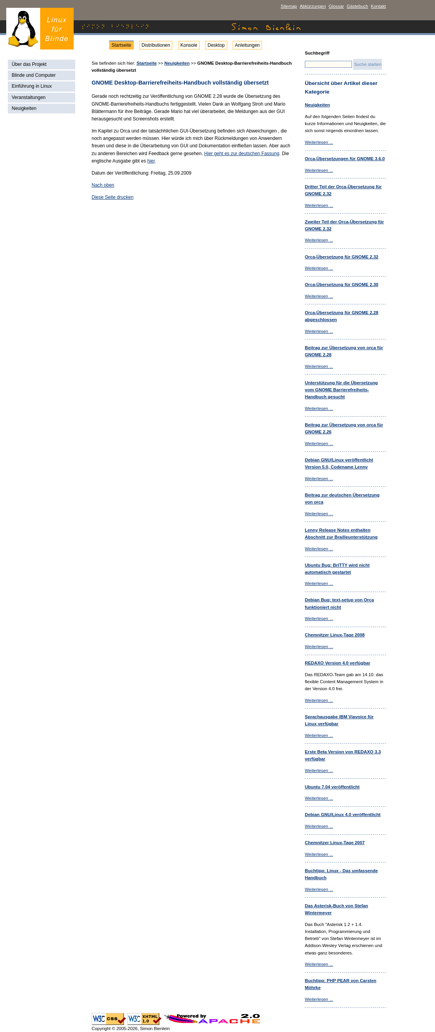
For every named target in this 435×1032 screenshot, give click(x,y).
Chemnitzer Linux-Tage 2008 (335, 635)
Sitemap (289, 6)
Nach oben (103, 185)
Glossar (336, 6)
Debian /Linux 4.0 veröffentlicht (342, 814)
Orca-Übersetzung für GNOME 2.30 (341, 284)
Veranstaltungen (29, 97)
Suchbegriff (317, 53)
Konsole (188, 45)
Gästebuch (357, 6)
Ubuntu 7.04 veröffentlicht (332, 787)
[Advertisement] (42, 238)
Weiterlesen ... (319, 142)
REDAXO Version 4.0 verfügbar (337, 663)
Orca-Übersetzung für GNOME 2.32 (341, 256)
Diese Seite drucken (112, 197)
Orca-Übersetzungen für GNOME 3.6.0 (345, 158)
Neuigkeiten (24, 108)
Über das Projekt (29, 64)
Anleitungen (247, 45)
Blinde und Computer (34, 75)
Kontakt (378, 6)
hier (151, 161)
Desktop (216, 45)
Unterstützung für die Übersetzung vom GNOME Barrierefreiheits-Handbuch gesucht (341, 389)
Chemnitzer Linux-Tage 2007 (335, 842)
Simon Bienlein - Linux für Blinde (40, 28)
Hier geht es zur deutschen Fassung (241, 153)
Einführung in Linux (32, 86)
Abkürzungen (313, 6)
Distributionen (155, 45)
